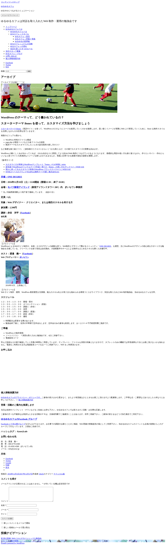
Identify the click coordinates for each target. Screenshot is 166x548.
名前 (3, 508)
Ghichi (41, 474)
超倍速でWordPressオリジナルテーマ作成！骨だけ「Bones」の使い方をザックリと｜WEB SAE (45, 167)
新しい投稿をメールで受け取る (17, 530)
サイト (4, 517)
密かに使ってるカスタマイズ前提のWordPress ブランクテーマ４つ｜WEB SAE (38, 169)
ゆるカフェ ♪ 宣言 (22, 36)
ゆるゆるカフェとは (14, 29)
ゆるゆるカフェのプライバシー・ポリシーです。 (21, 397)
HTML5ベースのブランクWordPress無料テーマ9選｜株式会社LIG (32, 172)
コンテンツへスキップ (10, 2)
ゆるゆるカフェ (7, 6)
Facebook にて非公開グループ (13, 424)
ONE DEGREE (105, 246)
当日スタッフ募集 (13, 51)
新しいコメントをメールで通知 (17, 526)
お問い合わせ (11, 56)
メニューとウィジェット (10, 15)
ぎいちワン (24, 257)
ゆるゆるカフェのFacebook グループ (19, 419)
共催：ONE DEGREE (11, 177)
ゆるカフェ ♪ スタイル (19, 34)
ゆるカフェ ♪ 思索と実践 (25, 39)
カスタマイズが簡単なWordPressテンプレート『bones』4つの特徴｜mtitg (36, 164)
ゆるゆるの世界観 (22, 41)
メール (4, 512)
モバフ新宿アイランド (19, 187)
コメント (4, 504)
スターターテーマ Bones (11, 129)
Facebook (25, 213)
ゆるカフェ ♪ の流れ (18, 46)
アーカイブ (5, 82)
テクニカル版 (59, 474)
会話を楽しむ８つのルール (21, 49)
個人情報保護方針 (13, 59)
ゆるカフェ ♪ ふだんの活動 (21, 44)
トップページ (11, 27)
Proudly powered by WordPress (12, 546)
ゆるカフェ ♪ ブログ (14, 54)
